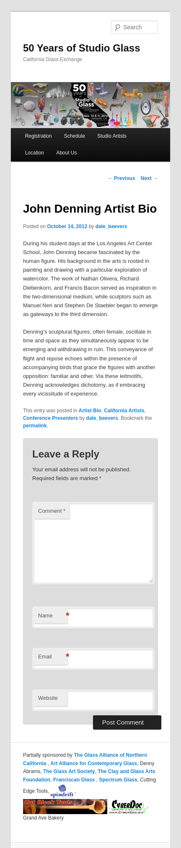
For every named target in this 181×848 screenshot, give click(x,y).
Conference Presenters (50, 418)
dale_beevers (111, 226)
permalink (35, 426)
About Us (66, 153)
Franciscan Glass (74, 780)
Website (48, 698)
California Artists (124, 411)
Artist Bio (90, 411)
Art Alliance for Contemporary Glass (93, 763)
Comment (51, 511)
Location (34, 153)
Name (52, 616)
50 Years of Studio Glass (81, 48)
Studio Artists (112, 136)
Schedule (74, 136)
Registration (38, 136)
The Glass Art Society (69, 771)
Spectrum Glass (118, 780)
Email (52, 657)
